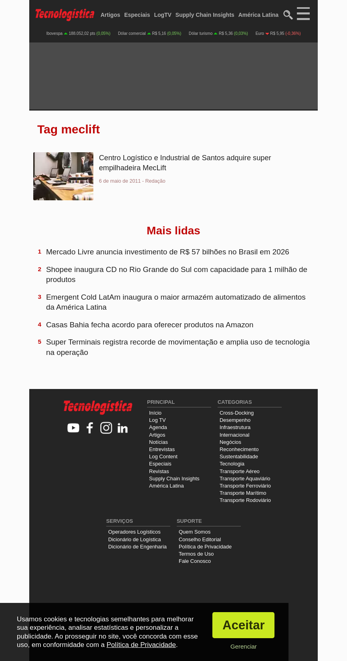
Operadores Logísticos (134, 532)
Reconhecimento (239, 449)
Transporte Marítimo (243, 493)
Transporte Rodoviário (245, 500)
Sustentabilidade (239, 456)
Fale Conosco (195, 561)
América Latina (258, 15)
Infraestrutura (235, 427)
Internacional (234, 435)
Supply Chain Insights (205, 15)
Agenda (158, 427)
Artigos (110, 15)
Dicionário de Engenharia (137, 547)
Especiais (137, 15)
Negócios (230, 442)
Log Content (163, 456)
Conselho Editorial (200, 539)
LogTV (162, 15)
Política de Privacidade (205, 547)
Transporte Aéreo (240, 471)
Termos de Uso (196, 554)
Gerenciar (243, 646)
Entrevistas (162, 449)
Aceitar (243, 625)
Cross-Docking (237, 413)
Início (155, 413)
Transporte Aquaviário (245, 479)
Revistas (159, 471)
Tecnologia (232, 464)
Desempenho (235, 420)
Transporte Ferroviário (245, 486)
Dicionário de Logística (134, 539)
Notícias (158, 442)
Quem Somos (194, 532)
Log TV (157, 420)
